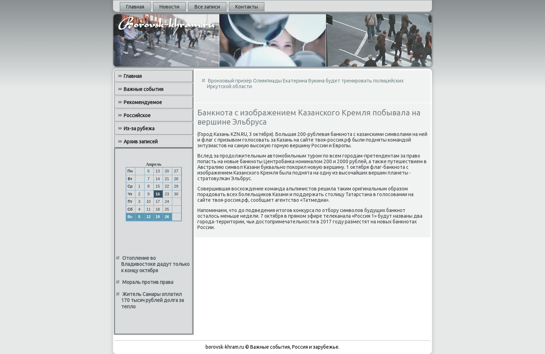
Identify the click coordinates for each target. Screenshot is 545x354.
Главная (135, 7)
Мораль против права (147, 282)
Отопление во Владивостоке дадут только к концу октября (155, 264)
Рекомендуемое (143, 102)
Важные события (143, 89)
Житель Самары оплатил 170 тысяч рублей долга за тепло (152, 300)
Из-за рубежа (139, 128)
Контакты (246, 7)
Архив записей (141, 141)
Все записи (207, 7)
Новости (169, 7)
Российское (137, 115)
